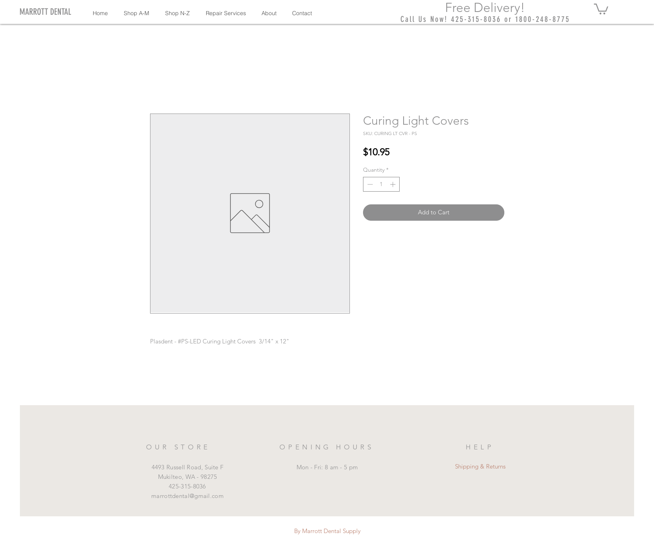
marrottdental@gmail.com (187, 496)
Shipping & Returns (480, 466)
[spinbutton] (381, 184)
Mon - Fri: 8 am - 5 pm (327, 467)
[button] (601, 8)
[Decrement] (369, 184)
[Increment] (393, 184)
